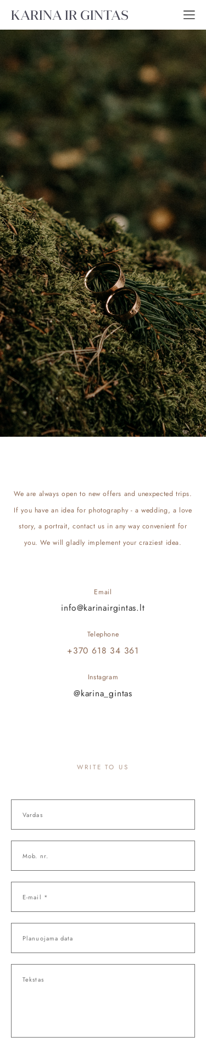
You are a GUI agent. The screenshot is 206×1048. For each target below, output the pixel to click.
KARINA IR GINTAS (70, 14)
